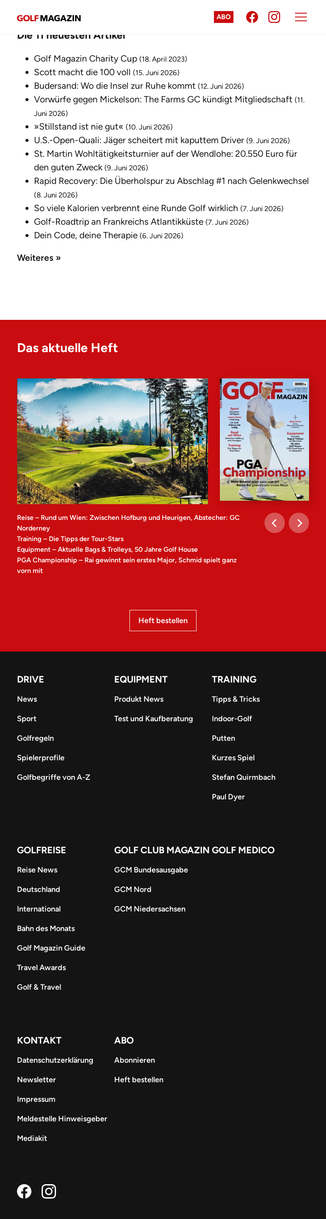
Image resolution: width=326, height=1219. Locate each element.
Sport (27, 718)
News (27, 699)
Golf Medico (243, 850)
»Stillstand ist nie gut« (79, 126)
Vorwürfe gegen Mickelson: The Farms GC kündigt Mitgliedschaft (163, 99)
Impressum (36, 1099)
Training (234, 679)
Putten (223, 738)
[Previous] (274, 523)
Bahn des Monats (46, 928)
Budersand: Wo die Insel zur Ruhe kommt (115, 85)
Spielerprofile (41, 757)
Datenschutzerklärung (55, 1060)
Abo (223, 17)
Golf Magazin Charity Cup (85, 58)
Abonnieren (134, 1060)
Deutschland (38, 889)
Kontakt (39, 1040)
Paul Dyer (228, 796)
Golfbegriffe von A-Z (53, 777)
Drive (30, 679)
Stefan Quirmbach (243, 777)
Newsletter (36, 1079)
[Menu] (301, 17)
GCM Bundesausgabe (151, 870)
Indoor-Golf (232, 718)
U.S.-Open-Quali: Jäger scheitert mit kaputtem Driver (139, 140)
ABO (124, 1040)
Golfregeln (35, 738)
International (39, 909)
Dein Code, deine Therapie (86, 235)
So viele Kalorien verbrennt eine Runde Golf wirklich (136, 208)
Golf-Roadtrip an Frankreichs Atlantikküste (118, 221)
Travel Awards (41, 967)
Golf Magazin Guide (51, 948)
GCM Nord (133, 889)
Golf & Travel (39, 987)
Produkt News (138, 699)
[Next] (299, 523)
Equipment (141, 679)
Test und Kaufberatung (153, 718)
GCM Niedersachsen (149, 909)
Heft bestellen (163, 620)
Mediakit (32, 1138)
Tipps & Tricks (236, 699)
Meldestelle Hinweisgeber (62, 1118)
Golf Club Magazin (162, 850)
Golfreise (41, 850)
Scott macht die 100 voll (82, 72)
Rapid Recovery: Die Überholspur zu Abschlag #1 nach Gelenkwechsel (171, 180)
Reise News (37, 870)
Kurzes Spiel (233, 757)
